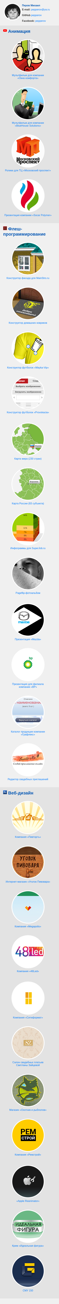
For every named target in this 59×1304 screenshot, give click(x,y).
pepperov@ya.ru (40, 9)
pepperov (36, 15)
